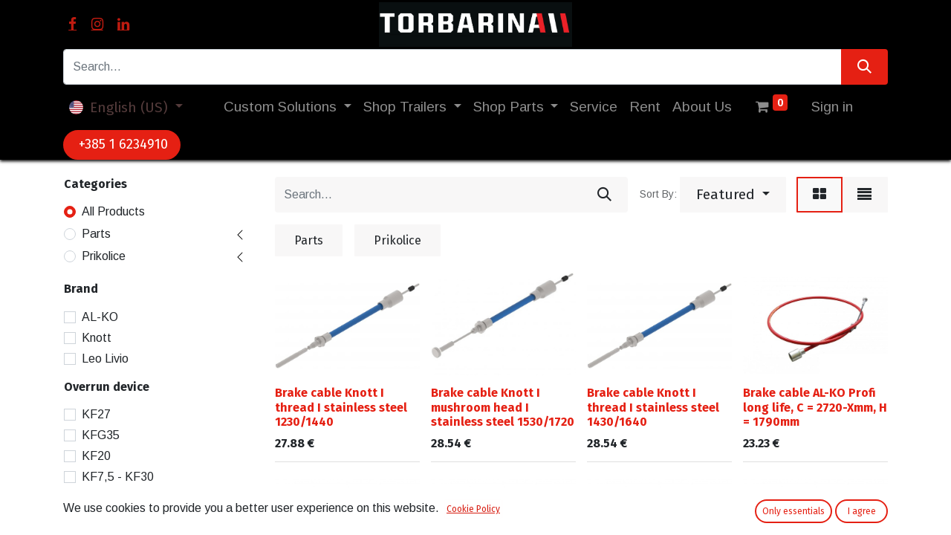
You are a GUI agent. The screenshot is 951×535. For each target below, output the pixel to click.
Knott (96, 337)
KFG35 (101, 435)
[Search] (864, 67)
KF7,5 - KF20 (118, 497)
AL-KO (100, 317)
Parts (96, 233)
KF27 (96, 414)
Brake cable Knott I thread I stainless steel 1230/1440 (341, 407)
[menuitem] (593, 107)
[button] (733, 195)
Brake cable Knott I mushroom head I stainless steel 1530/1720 (502, 407)
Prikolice (104, 256)
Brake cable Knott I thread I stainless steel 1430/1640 (653, 407)
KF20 (96, 456)
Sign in (832, 106)
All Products (113, 211)
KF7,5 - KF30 (118, 476)
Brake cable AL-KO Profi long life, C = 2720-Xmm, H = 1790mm (815, 407)
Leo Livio (105, 358)
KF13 (96, 518)
